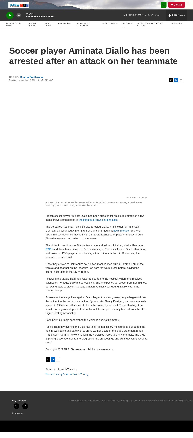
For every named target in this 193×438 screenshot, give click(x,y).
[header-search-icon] (165, 8)
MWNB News (32, 30)
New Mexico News (13, 30)
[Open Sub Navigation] (60, 34)
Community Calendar (83, 30)
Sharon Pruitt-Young (32, 83)
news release (121, 236)
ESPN (49, 255)
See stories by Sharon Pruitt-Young (67, 380)
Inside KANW (110, 29)
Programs (64, 29)
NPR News (48, 30)
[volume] (18, 21)
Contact (127, 29)
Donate (179, 7)
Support (176, 29)
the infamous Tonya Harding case (98, 225)
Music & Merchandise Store (150, 30)
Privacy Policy (152, 406)
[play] (10, 21)
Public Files (165, 406)
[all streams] (176, 21)
